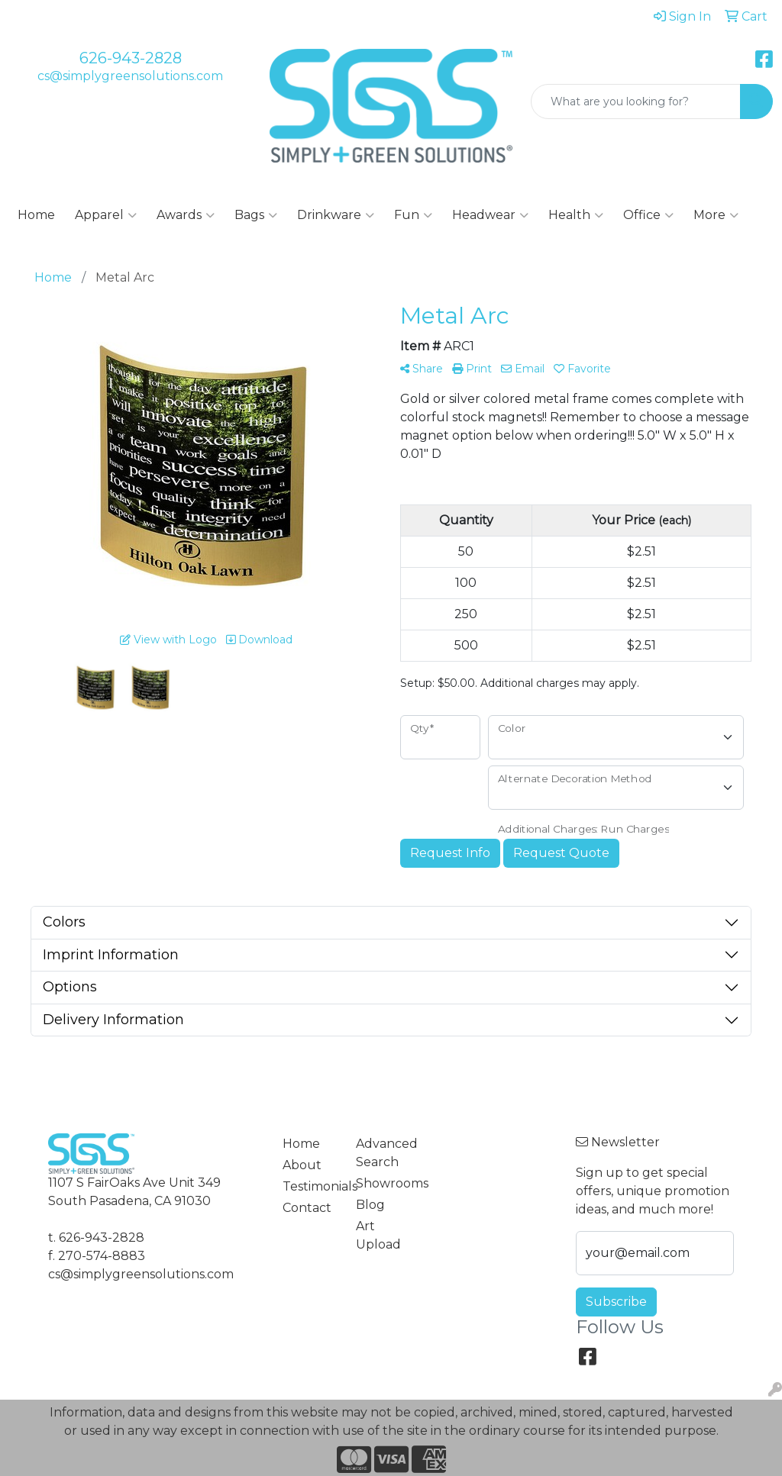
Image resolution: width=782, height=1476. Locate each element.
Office (648, 215)
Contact (307, 1207)
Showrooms (383, 1183)
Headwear (490, 215)
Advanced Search (383, 1152)
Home (36, 215)
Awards (186, 215)
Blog (370, 1204)
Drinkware (335, 215)
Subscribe (616, 1301)
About (302, 1165)
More (715, 215)
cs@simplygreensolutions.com (130, 76)
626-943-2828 (130, 58)
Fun (413, 215)
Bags (255, 215)
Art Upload (378, 1235)
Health (575, 215)
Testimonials (310, 1186)
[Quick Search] (636, 101)
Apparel (106, 215)
